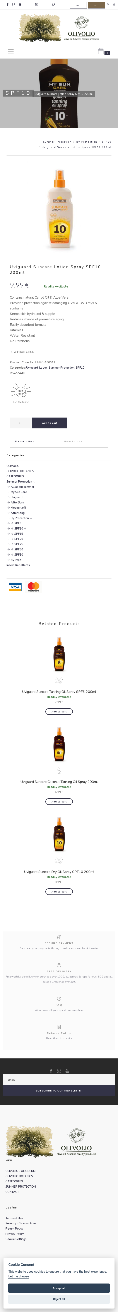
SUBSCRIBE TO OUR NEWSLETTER (59, 1090)
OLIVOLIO (13, 466)
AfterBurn (17, 503)
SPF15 (18, 534)
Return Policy (14, 1229)
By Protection (86, 142)
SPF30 (18, 550)
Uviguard (32, 368)
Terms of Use (14, 1218)
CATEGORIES (15, 476)
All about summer (22, 487)
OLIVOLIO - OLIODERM (20, 1171)
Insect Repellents (18, 565)
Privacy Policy (14, 1234)
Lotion (43, 368)
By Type (16, 560)
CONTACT (12, 1192)
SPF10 (106, 142)
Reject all (59, 1299)
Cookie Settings (16, 1239)
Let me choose (18, 1276)
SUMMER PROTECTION (20, 1187)
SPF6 (17, 523)
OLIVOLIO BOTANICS (20, 471)
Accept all (59, 1288)
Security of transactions (20, 1223)
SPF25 (18, 544)
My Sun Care (19, 492)
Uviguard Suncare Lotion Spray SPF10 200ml (76, 147)
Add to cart (59, 711)
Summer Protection (57, 142)
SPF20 (18, 539)
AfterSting (18, 513)
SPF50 (18, 555)
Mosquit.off (18, 508)
